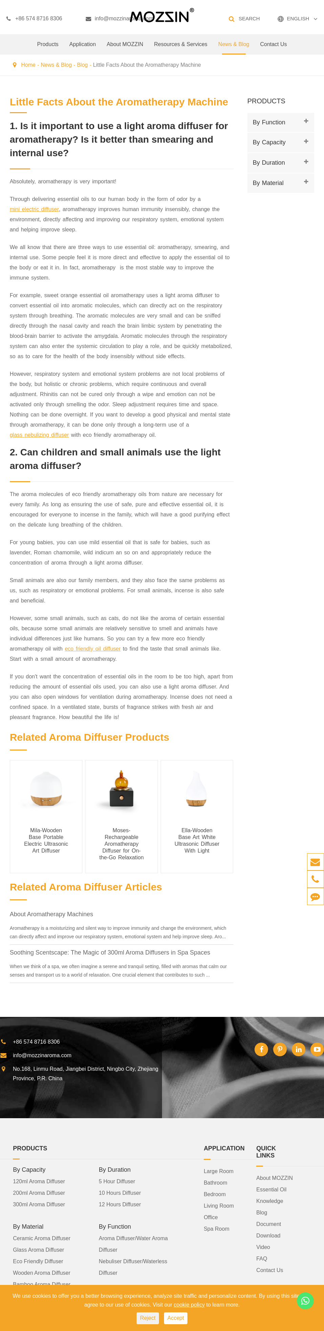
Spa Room (216, 1229)
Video (263, 1247)
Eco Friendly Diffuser (38, 1261)
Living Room (219, 1206)
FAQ (261, 1259)
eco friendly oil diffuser (93, 649)
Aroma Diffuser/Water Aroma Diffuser (133, 1244)
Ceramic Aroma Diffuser (41, 1238)
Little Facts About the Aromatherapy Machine (147, 65)
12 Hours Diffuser (120, 1204)
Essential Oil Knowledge (271, 1195)
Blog (82, 65)
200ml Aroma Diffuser (39, 1193)
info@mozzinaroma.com (119, 18)
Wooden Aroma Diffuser (41, 1273)
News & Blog (233, 48)
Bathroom (215, 1183)
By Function (269, 122)
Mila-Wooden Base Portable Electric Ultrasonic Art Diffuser (46, 840)
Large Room (219, 1171)
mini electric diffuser (34, 209)
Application (82, 48)
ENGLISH (298, 18)
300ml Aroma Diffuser (39, 1204)
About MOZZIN (125, 48)
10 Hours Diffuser (120, 1193)
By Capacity (269, 142)
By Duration (269, 162)
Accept (175, 1318)
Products (47, 48)
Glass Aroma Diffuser (38, 1250)
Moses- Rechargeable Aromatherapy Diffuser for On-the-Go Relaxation (121, 843)
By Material (268, 183)
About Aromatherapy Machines (51, 914)
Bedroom (215, 1194)
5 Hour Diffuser (117, 1181)
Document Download (268, 1229)
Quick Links (266, 1152)
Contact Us (273, 48)
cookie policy (189, 1305)
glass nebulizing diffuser (39, 435)
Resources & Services (180, 48)
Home (28, 65)
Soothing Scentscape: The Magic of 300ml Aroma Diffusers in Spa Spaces (110, 952)
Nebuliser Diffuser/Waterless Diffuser (133, 1267)
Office (211, 1217)
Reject (147, 1318)
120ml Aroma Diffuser (39, 1181)
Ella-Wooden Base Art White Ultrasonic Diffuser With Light (197, 840)
